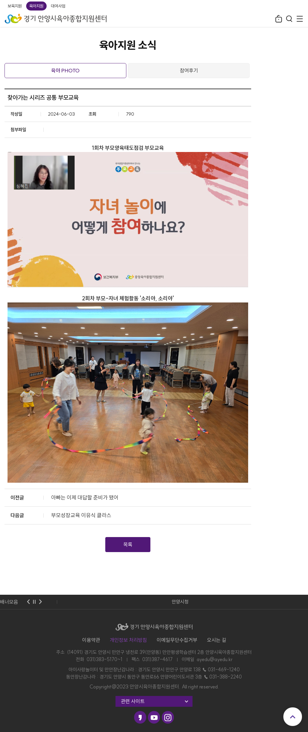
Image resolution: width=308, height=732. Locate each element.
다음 (40, 601)
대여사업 (58, 6)
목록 (127, 544)
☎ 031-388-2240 (222, 677)
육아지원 (36, 6)
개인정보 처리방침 (128, 640)
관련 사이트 (133, 701)
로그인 (278, 19)
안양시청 (180, 602)
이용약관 (91, 640)
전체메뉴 (299, 19)
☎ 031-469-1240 (221, 670)
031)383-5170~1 (104, 659)
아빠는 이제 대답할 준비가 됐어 (85, 497)
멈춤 (34, 601)
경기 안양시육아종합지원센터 (56, 17)
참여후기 (189, 70)
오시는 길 (216, 640)
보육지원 (15, 6)
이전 (28, 601)
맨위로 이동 (292, 716)
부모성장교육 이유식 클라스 (81, 515)
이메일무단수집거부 (177, 640)
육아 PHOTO (65, 70)
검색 (289, 19)
